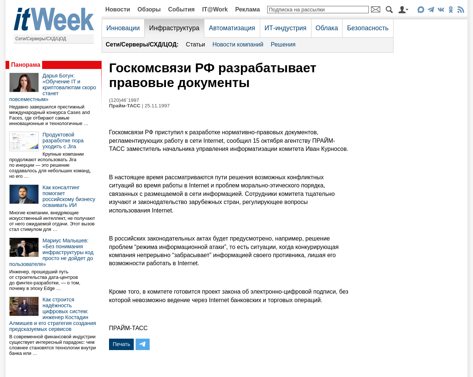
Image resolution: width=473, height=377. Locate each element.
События (181, 9)
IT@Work (215, 9)
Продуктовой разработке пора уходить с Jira (63, 140)
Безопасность (367, 28)
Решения (283, 44)
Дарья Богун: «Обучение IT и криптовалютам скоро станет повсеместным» (52, 87)
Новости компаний (237, 44)
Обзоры (149, 9)
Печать (121, 344)
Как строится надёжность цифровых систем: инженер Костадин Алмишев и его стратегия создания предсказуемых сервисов (52, 314)
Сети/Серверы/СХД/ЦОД (41, 38)
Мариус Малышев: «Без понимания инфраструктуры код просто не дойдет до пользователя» (51, 252)
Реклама (247, 9)
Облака (327, 28)
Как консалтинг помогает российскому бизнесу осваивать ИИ (68, 196)
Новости (117, 9)
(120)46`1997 (124, 100)
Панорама (25, 65)
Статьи (195, 44)
